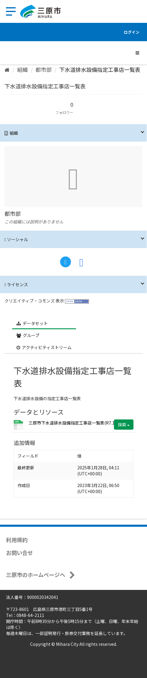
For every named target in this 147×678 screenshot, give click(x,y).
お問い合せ (19, 553)
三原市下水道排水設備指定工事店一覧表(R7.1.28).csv (79, 423)
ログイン (131, 32)
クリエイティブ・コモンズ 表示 (34, 301)
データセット (32, 323)
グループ (28, 335)
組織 (22, 69)
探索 (124, 425)
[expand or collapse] (137, 53)
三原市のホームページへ (35, 574)
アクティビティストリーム (44, 347)
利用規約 (17, 540)
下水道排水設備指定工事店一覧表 (99, 69)
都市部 (43, 69)
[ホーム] (7, 69)
